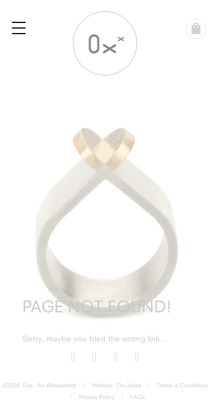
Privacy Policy (96, 396)
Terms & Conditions (182, 385)
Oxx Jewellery (105, 43)
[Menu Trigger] (19, 28)
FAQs (137, 396)
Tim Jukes (128, 385)
